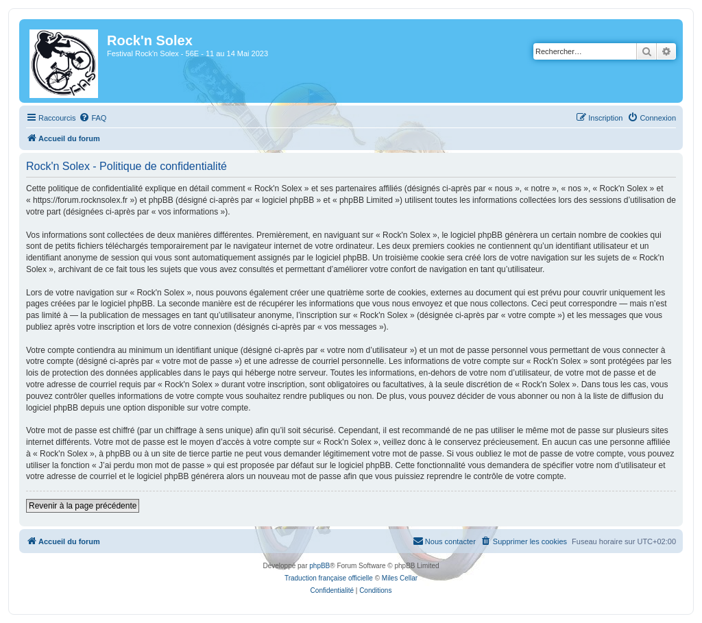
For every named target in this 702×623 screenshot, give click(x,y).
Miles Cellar (399, 578)
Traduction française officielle (329, 578)
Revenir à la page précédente (82, 506)
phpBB (319, 566)
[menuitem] (92, 118)
